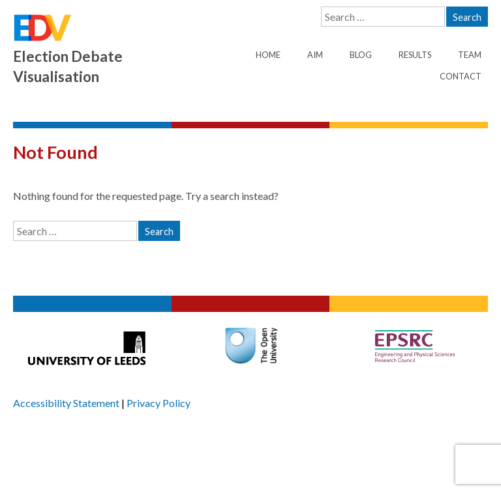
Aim (315, 54)
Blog (361, 54)
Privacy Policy (158, 403)
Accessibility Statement (66, 403)
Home (268, 54)
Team (469, 54)
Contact (460, 76)
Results (415, 54)
